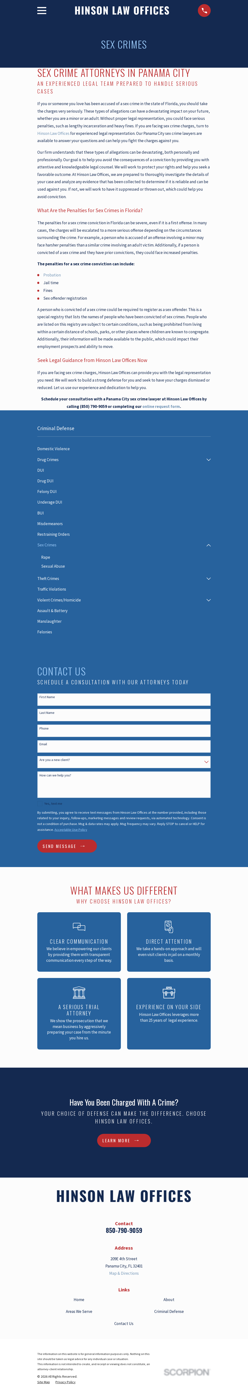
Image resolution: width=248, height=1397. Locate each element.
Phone (44, 729)
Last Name (46, 713)
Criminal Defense (169, 1311)
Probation (52, 275)
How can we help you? (55, 775)
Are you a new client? (54, 760)
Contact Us (123, 1323)
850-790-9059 (124, 1230)
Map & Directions (124, 1273)
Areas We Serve (79, 1311)
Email (43, 744)
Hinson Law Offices (53, 133)
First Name (47, 697)
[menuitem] (124, 449)
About (168, 1300)
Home (79, 1300)
